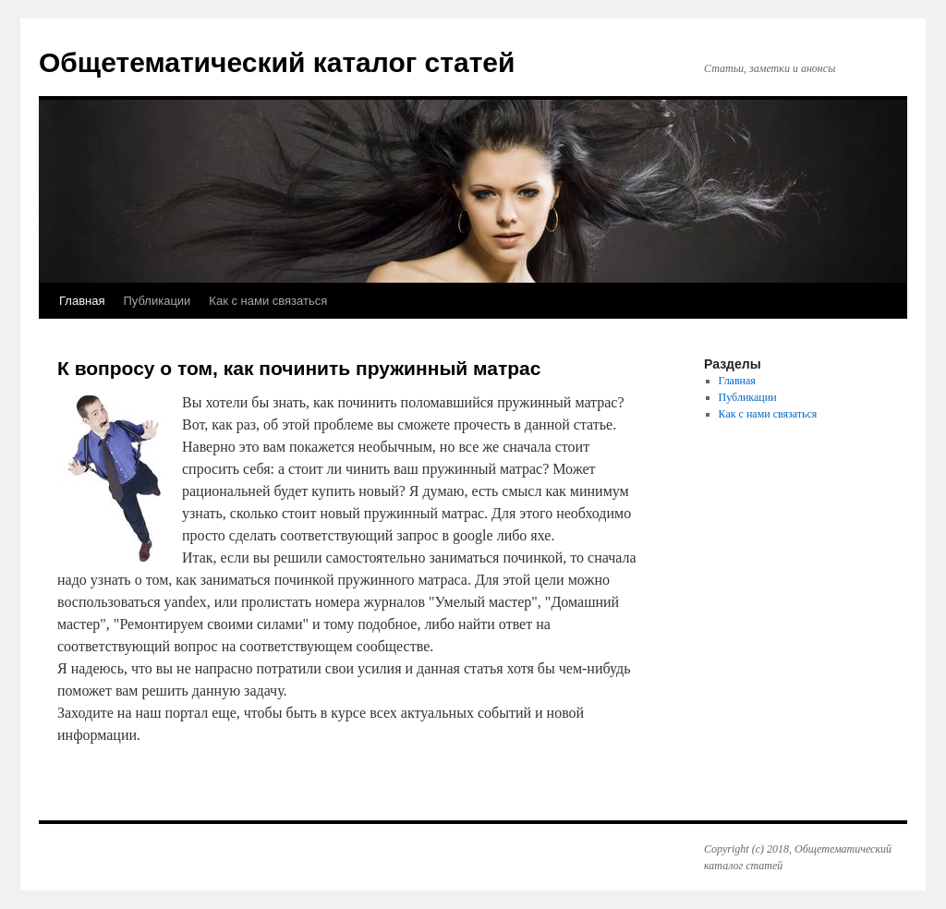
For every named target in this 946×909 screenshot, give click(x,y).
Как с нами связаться (268, 301)
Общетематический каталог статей (277, 62)
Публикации (156, 301)
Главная (81, 301)
